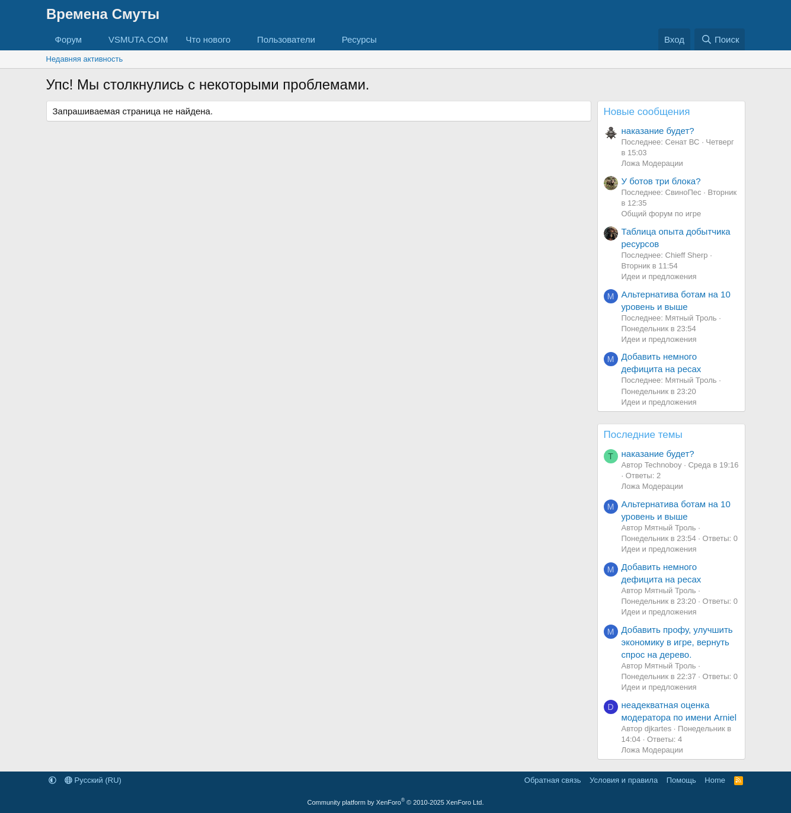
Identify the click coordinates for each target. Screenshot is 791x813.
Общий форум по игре (662, 213)
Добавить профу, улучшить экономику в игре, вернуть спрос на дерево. (677, 642)
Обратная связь (552, 780)
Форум (68, 39)
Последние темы (643, 434)
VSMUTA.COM (138, 39)
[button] (91, 39)
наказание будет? (658, 131)
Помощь (681, 780)
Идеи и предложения (659, 276)
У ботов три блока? (661, 181)
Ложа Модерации (652, 163)
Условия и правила (624, 780)
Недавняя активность (84, 59)
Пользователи (286, 39)
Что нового (208, 39)
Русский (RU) (93, 780)
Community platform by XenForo (396, 802)
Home (714, 780)
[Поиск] (719, 39)
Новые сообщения (647, 111)
